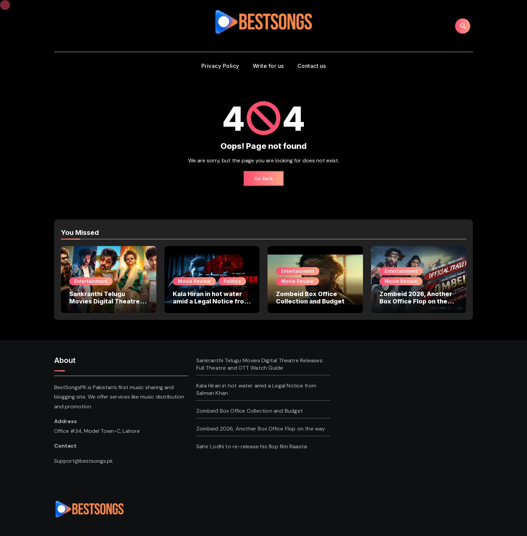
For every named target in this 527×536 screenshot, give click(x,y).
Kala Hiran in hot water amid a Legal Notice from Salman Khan (211, 301)
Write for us (268, 66)
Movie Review (194, 281)
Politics (232, 281)
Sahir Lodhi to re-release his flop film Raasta (251, 446)
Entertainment (91, 281)
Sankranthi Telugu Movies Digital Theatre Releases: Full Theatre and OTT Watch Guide (104, 304)
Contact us (311, 66)
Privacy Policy (220, 66)
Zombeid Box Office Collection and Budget (310, 297)
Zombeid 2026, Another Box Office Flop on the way (415, 301)
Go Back (263, 178)
